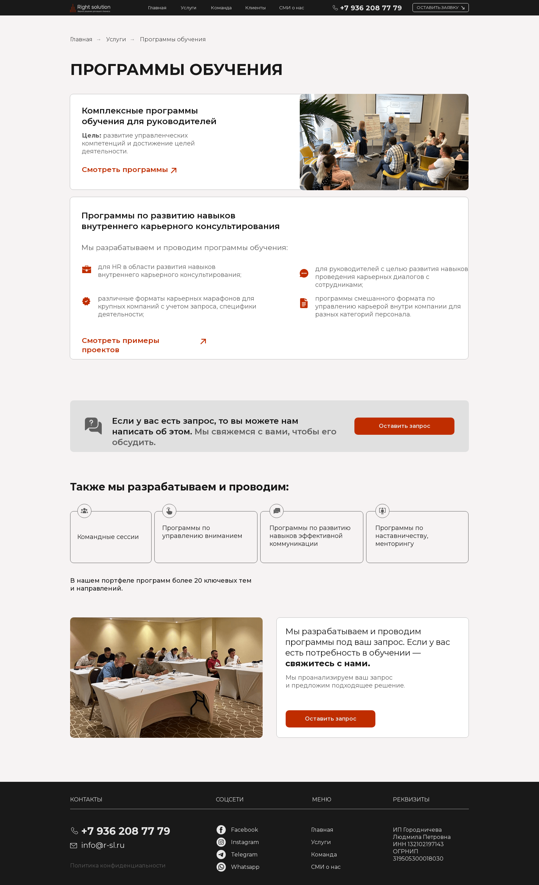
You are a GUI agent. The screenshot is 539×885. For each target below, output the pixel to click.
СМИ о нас (291, 7)
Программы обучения (173, 39)
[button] (462, 7)
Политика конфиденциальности (118, 865)
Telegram (244, 854)
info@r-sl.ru (103, 845)
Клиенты (255, 7)
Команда (221, 7)
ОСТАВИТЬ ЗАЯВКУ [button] (438, 7)
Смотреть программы (125, 169)
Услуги (188, 7)
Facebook (244, 830)
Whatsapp (245, 867)
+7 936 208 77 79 (371, 8)
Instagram (245, 842)
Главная (157, 7)
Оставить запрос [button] (404, 426)
